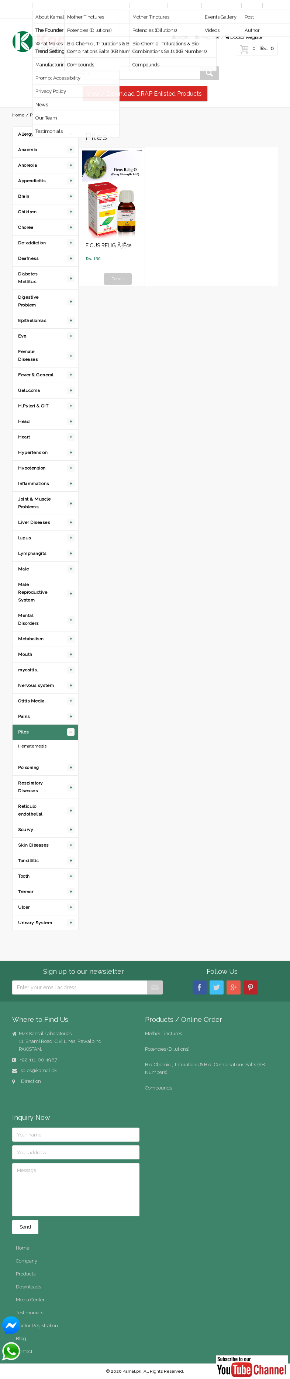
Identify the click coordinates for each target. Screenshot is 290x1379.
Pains (24, 716)
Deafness (28, 258)
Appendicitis (31, 180)
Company (47, 5)
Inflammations (33, 483)
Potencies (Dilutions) (167, 1049)
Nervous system (36, 685)
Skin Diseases (33, 845)
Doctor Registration (37, 1325)
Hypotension (32, 468)
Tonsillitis (28, 860)
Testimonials (29, 1312)
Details (117, 279)
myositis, (28, 669)
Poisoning (28, 767)
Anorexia (27, 165)
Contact (22, 13)
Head (24, 421)
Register (207, 37)
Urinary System (35, 922)
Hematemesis (32, 746)
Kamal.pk (131, 1371)
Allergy (26, 134)
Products (78, 5)
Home (20, 5)
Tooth (24, 876)
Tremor (25, 891)
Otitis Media (31, 701)
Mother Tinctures (163, 1033)
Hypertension (33, 452)
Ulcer (24, 907)
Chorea (25, 227)
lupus (24, 538)
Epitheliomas (32, 320)
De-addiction (32, 242)
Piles (23, 732)
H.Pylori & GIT (33, 406)
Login (180, 37)
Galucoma (29, 390)
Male (23, 569)
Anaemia (27, 149)
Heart (24, 437)
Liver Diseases (34, 522)
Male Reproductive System (32, 592)
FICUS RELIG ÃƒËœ (108, 245)
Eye (22, 336)
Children (27, 211)
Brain (24, 196)
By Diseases (111, 5)
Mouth (25, 654)
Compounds (158, 1088)
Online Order (147, 5)
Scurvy (25, 829)
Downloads (184, 5)
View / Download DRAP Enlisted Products (144, 93)
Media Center (221, 5)
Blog (251, 5)
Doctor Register (244, 37)
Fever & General (35, 374)
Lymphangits (32, 553)
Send (25, 1227)
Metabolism (31, 638)
